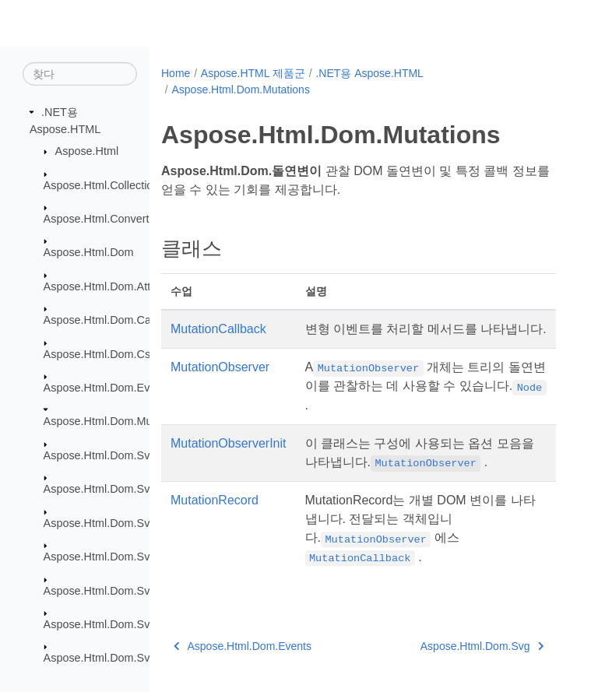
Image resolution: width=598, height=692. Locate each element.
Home (175, 73)
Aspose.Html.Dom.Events (107, 387)
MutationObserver (220, 367)
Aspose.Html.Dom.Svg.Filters (117, 590)
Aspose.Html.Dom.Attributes (114, 286)
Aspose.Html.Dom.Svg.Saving (119, 658)
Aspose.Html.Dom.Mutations (114, 421)
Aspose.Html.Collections (104, 184)
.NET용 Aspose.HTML (369, 73)
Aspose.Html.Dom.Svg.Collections (129, 489)
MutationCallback (218, 328)
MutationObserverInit (229, 443)
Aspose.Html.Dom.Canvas (109, 320)
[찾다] (80, 74)
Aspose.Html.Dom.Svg (100, 455)
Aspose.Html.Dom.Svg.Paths (116, 624)
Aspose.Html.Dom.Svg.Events (119, 556)
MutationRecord (215, 500)
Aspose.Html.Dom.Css (100, 353)
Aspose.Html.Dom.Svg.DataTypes (128, 522)
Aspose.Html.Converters (104, 219)
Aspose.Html (87, 151)
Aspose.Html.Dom (89, 252)
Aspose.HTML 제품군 (253, 73)
